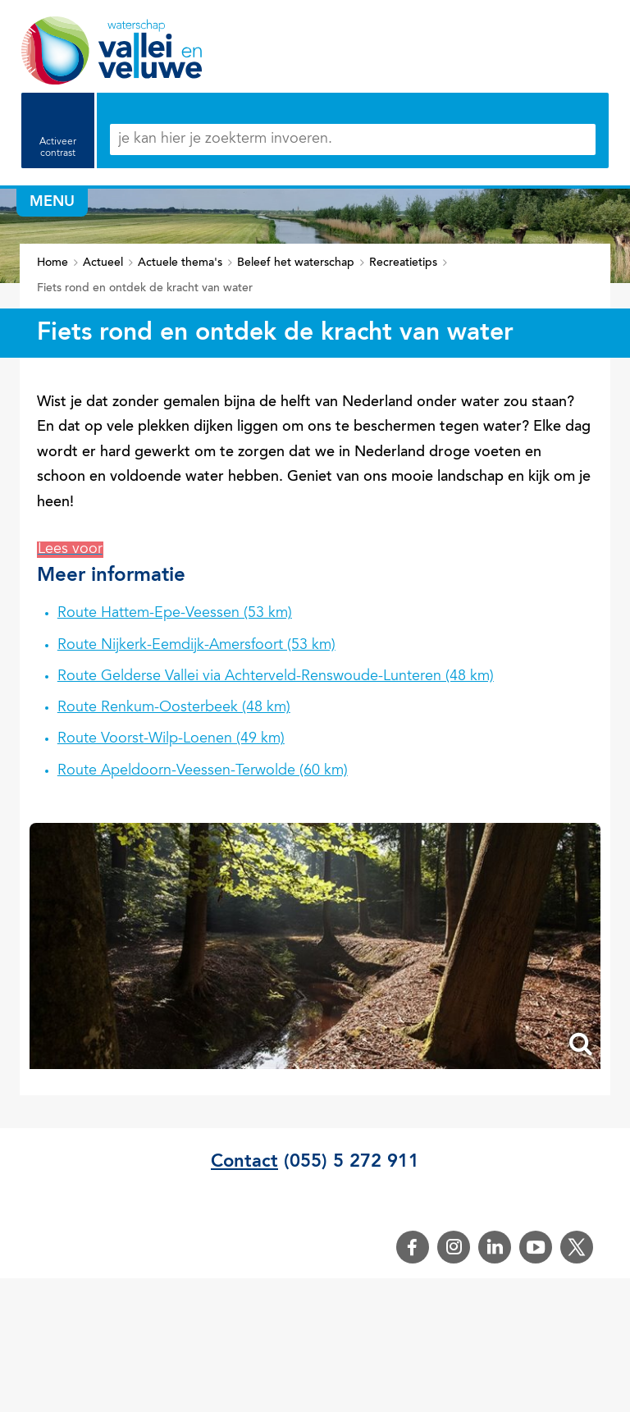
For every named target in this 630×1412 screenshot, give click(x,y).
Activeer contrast (57, 147)
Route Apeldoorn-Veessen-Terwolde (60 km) (202, 771)
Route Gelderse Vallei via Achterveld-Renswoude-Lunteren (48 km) (275, 676)
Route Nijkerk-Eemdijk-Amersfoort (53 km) (196, 645)
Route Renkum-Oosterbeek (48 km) (173, 708)
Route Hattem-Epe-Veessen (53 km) (174, 613)
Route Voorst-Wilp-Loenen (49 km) (171, 739)
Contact (244, 1162)
